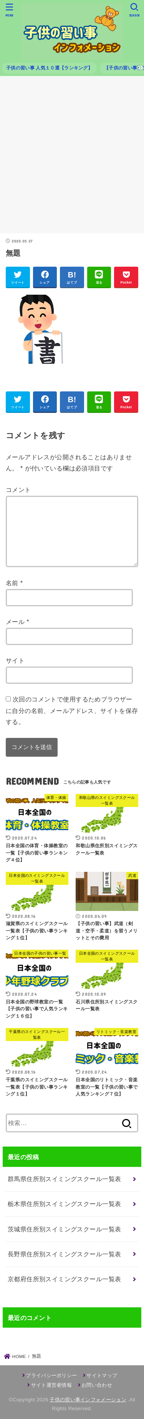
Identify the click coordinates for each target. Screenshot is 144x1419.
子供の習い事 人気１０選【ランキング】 (49, 68)
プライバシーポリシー (51, 1375)
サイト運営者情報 (51, 1385)
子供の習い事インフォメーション (88, 1399)
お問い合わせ (96, 1385)
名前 (14, 582)
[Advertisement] (72, 157)
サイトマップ (101, 1375)
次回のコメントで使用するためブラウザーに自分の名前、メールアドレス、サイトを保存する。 (72, 710)
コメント (18, 489)
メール (17, 621)
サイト (15, 660)
